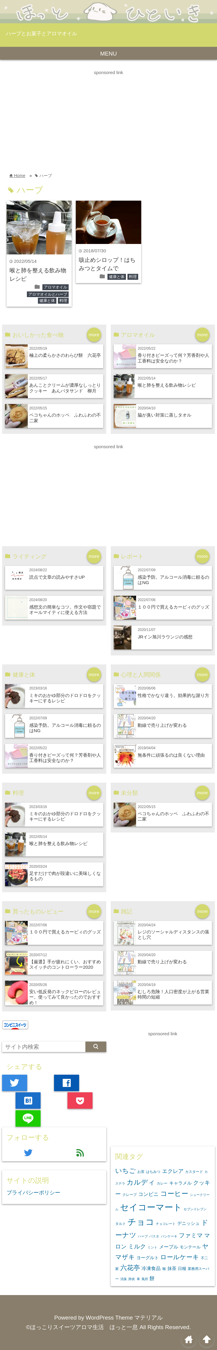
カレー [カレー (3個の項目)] (162, 1183)
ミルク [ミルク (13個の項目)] (137, 1246)
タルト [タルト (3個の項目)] (120, 1224)
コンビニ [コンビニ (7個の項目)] (148, 1194)
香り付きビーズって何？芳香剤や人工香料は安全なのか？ (173, 358)
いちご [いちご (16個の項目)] (125, 1170)
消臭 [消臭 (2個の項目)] (123, 1279)
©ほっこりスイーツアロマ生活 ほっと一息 (82, 1327)
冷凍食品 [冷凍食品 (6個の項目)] (151, 1268)
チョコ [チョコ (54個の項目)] (140, 1222)
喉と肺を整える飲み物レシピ (167, 385)
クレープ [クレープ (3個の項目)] (129, 1195)
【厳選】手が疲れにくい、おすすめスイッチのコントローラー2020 (65, 964)
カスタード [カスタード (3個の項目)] (194, 1172)
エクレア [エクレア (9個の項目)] (173, 1171)
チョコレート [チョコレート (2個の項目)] (166, 1223)
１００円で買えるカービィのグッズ (173, 606)
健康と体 (47, 300)
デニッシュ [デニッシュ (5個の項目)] (188, 1223)
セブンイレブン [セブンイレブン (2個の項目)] (195, 1209)
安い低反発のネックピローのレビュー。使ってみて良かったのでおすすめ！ (65, 997)
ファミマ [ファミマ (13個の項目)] (191, 1235)
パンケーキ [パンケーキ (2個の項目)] (169, 1236)
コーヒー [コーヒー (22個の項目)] (174, 1193)
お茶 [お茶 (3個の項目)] (140, 1172)
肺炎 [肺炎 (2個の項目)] (131, 1279)
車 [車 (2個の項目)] (138, 1279)
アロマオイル (55, 287)
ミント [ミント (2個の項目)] (152, 1247)
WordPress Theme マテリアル (124, 1317)
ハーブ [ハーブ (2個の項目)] (143, 1236)
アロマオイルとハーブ (47, 294)
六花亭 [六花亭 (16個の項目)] (130, 1267)
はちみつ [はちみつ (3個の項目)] (153, 1172)
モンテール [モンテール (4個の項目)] (190, 1247)
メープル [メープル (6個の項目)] (168, 1246)
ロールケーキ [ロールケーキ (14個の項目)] (179, 1257)
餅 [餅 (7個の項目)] (152, 1278)
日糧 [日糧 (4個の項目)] (182, 1268)
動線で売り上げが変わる (162, 725)
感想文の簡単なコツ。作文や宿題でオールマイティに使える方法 (65, 609)
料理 (63, 300)
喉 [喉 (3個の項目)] (164, 1269)
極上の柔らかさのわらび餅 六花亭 (65, 355)
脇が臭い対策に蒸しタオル (164, 414)
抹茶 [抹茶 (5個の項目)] (171, 1268)
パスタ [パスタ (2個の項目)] (154, 1236)
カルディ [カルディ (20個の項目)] (141, 1182)
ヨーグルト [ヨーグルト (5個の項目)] (147, 1257)
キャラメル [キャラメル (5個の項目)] (180, 1182)
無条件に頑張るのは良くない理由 (171, 755)
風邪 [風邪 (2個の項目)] (144, 1279)
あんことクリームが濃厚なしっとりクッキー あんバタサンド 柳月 (65, 388)
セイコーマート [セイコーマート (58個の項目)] (151, 1207)
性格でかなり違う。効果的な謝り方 (173, 695)
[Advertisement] (108, 118)
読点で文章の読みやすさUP (57, 577)
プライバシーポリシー (33, 1193)
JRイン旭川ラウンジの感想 (165, 636)
